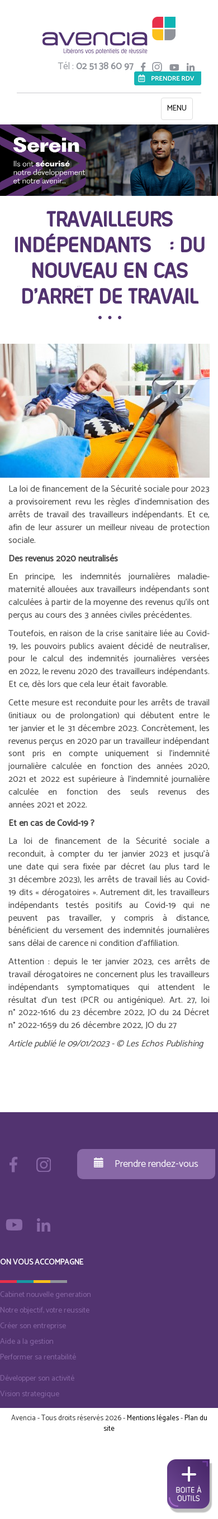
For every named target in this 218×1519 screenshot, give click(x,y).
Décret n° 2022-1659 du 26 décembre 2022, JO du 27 (109, 1019)
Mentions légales (153, 1418)
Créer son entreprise (33, 1326)
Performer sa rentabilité (38, 1357)
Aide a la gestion (27, 1341)
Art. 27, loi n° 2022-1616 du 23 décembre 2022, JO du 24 (109, 1007)
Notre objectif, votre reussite (44, 1310)
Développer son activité (37, 1378)
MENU (180, 111)
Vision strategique (29, 1394)
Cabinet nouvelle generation (45, 1295)
